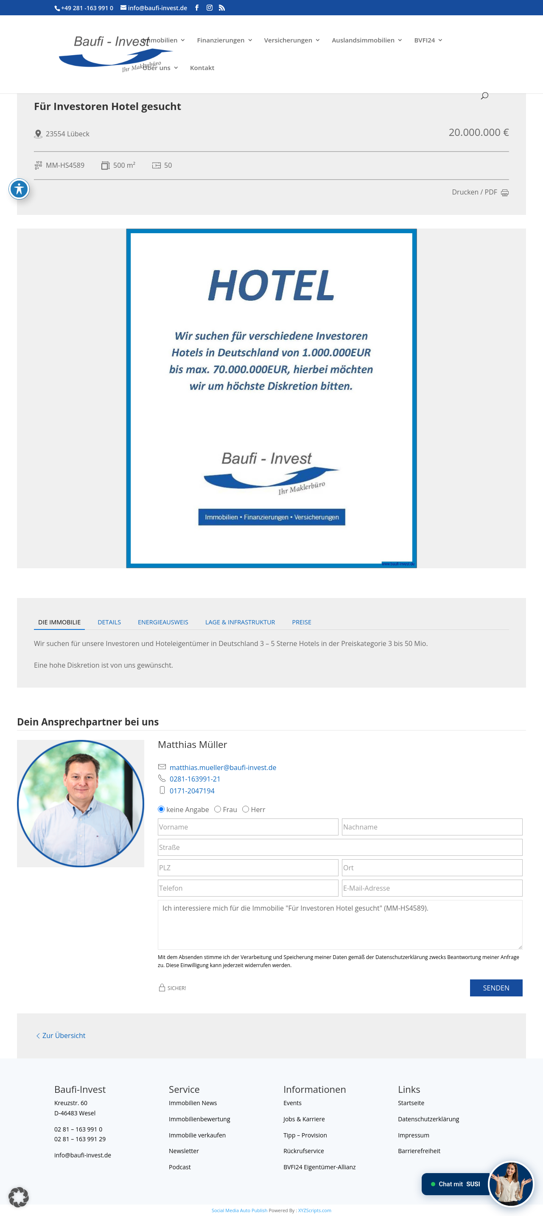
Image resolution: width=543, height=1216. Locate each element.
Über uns (157, 68)
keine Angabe (184, 809)
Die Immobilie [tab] (59, 622)
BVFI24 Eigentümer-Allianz (319, 1167)
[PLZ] (248, 867)
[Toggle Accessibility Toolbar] (19, 165)
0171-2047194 (192, 791)
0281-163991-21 (195, 779)
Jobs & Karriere (304, 1119)
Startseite (411, 1103)
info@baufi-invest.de (82, 1155)
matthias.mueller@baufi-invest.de (223, 767)
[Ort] (432, 867)
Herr (254, 809)
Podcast (180, 1167)
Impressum (413, 1135)
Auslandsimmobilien (363, 40)
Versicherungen (288, 40)
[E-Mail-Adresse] (432, 888)
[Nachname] (432, 826)
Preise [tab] (301, 622)
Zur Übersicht (59, 1035)
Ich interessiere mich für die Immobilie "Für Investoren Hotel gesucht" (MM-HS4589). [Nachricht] (340, 924)
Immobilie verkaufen (197, 1135)
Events (292, 1103)
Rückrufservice (303, 1151)
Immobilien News (193, 1103)
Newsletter (184, 1151)
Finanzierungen (221, 40)
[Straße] (340, 847)
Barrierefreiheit (419, 1151)
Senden (496, 988)
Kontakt (202, 68)
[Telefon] (248, 888)
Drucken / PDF (480, 193)
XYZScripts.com (314, 1210)
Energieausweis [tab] (163, 622)
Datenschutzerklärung (428, 1119)
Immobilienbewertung (199, 1119)
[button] (18, 1197)
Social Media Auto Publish (240, 1210)
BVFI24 (424, 40)
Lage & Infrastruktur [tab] (240, 622)
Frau (226, 809)
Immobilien (160, 40)
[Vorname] (248, 826)
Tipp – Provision (305, 1135)
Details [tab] (109, 622)
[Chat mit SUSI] (511, 1184)
